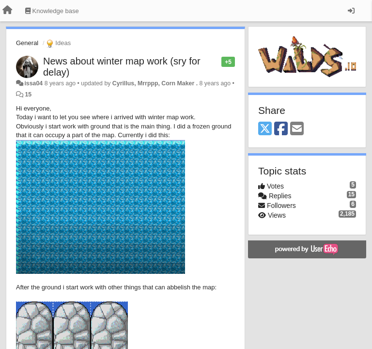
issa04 (33, 83)
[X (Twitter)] (265, 129)
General (27, 43)
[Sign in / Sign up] (351, 10)
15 (28, 94)
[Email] (297, 129)
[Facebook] (281, 129)
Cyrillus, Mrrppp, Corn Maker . (155, 83)
